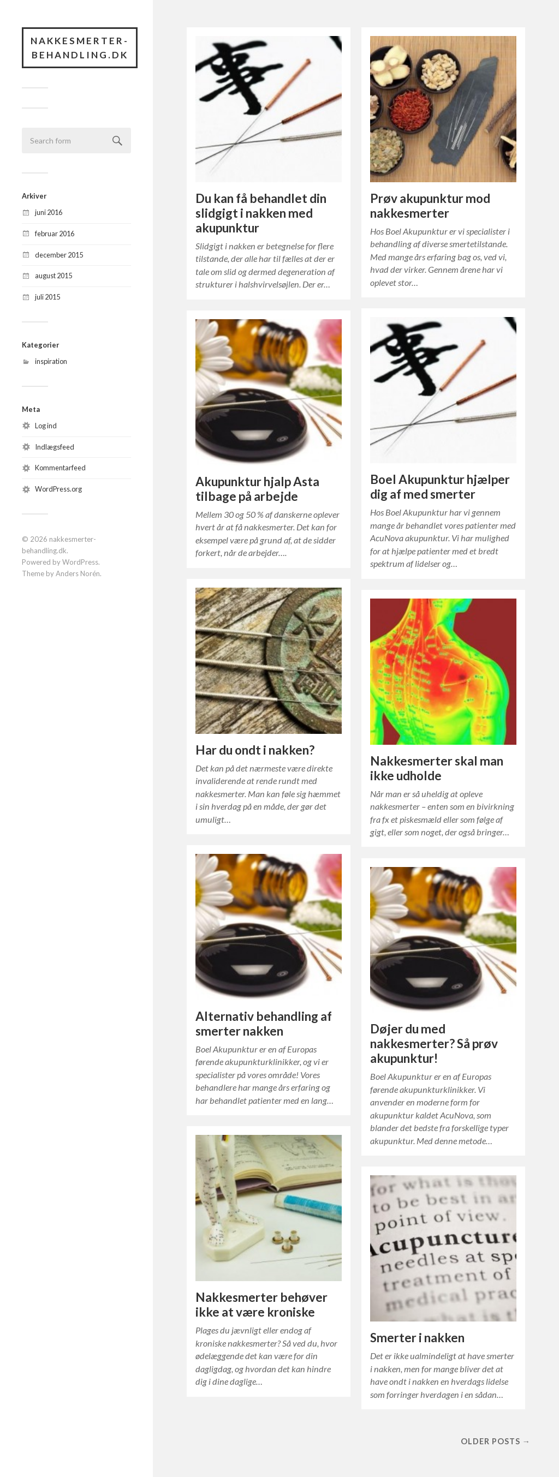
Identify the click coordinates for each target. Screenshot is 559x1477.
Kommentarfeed (60, 467)
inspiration (51, 361)
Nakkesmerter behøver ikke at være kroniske (261, 1304)
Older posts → (496, 1441)
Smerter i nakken (417, 1337)
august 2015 (53, 275)
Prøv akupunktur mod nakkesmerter (430, 205)
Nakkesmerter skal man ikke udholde (436, 768)
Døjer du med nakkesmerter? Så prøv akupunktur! (434, 1043)
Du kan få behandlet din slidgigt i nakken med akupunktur (260, 213)
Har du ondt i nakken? (254, 750)
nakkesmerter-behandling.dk (80, 48)
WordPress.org (58, 489)
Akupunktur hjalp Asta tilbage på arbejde (257, 489)
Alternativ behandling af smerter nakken (263, 1023)
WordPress (80, 562)
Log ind (46, 425)
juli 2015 (47, 296)
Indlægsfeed (54, 446)
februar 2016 (54, 233)
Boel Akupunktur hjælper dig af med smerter (440, 486)
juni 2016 (48, 212)
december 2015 (59, 254)
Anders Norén (78, 573)
